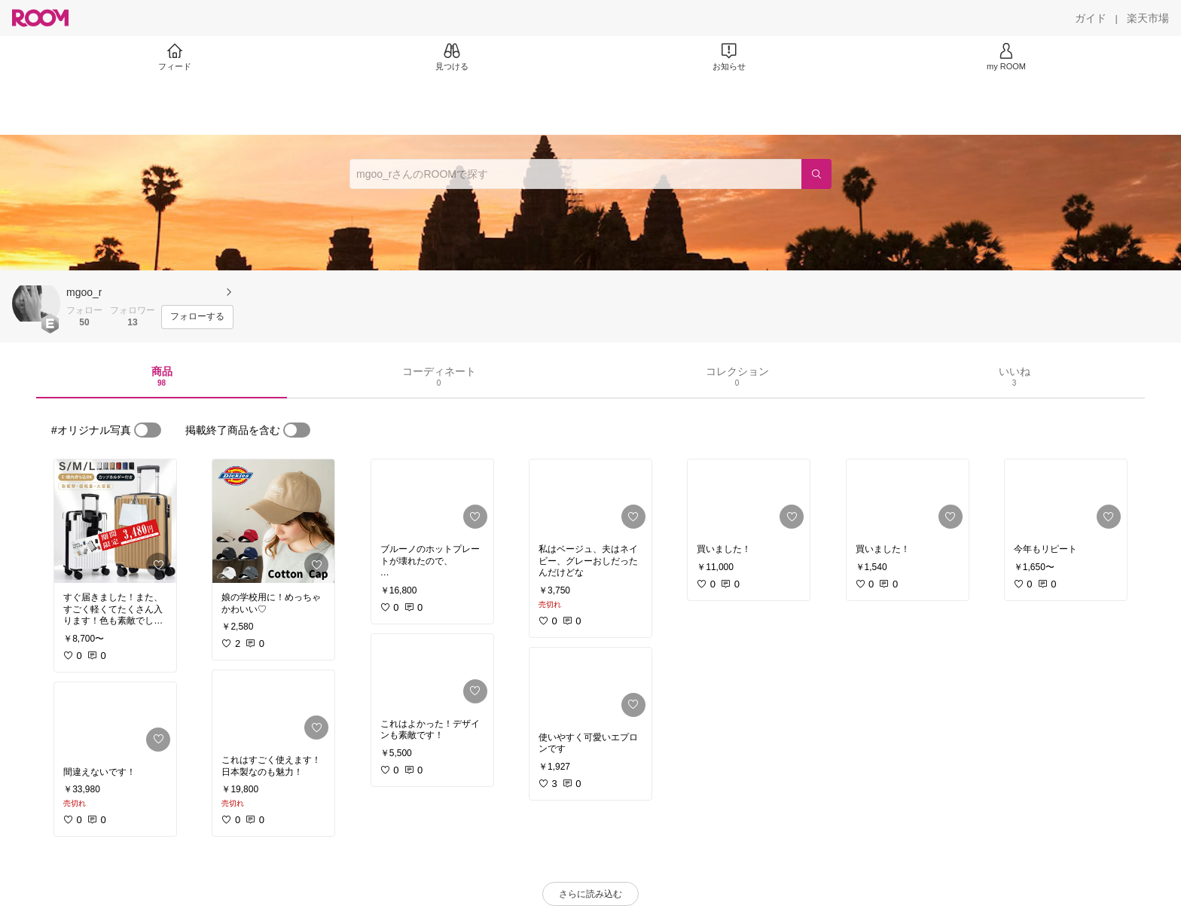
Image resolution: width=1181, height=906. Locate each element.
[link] (115, 521)
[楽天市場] (1148, 18)
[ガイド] (1090, 18)
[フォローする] (197, 317)
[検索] (816, 174)
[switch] (147, 430)
